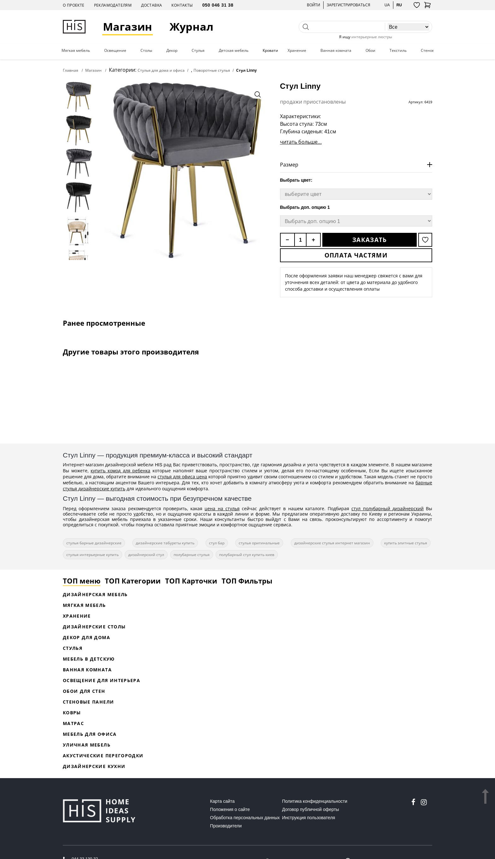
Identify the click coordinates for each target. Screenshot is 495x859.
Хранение (297, 50)
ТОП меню (81, 580)
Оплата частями (356, 255)
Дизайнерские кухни (94, 766)
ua (387, 5)
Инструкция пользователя (308, 817)
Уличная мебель (86, 745)
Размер (289, 164)
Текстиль (398, 50)
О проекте (74, 5)
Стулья (198, 50)
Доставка (151, 5)
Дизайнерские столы (94, 627)
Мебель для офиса (90, 734)
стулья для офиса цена (182, 477)
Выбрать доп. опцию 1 (305, 207)
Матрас (73, 723)
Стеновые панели (88, 702)
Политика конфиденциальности (315, 801)
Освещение (115, 50)
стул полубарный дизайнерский (387, 508)
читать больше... (301, 141)
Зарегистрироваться (348, 5)
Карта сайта (222, 801)
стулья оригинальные (259, 543)
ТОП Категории (133, 580)
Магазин (127, 27)
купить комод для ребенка (120, 471)
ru (399, 5)
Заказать (369, 240)
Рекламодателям (113, 5)
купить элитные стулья (405, 543)
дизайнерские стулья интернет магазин (332, 543)
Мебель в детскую (89, 659)
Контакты (182, 5)
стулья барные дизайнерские (94, 543)
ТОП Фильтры (247, 580)
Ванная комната (335, 50)
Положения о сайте (230, 809)
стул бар (216, 543)
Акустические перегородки (103, 756)
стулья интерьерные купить (92, 554)
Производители (226, 825)
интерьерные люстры (371, 36)
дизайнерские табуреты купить (165, 543)
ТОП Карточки (191, 580)
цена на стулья (222, 508)
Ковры (72, 713)
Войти (313, 5)
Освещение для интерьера (101, 680)
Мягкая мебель (76, 50)
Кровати (270, 50)
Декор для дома (86, 637)
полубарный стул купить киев (246, 554)
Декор (171, 50)
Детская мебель (233, 50)
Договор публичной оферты (310, 809)
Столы (146, 50)
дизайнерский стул (146, 554)
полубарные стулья (192, 554)
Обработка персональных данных (245, 817)
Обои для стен (84, 691)
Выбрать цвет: (296, 180)
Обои (370, 50)
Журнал (191, 27)
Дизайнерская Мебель (95, 594)
